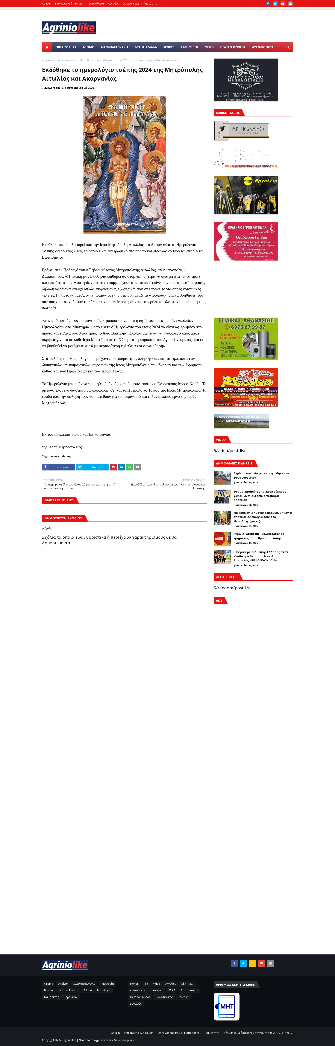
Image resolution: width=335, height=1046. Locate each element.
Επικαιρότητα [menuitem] (66, 47)
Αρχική (46, 3)
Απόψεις (157, 990)
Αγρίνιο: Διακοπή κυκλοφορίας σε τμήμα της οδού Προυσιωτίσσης (258, 536)
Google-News (131, 3)
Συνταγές (135, 1003)
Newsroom (52, 88)
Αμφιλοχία (107, 984)
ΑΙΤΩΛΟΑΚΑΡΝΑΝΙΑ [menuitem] (114, 47)
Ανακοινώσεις (70, 60)
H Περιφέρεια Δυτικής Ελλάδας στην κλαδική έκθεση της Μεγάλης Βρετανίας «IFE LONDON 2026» (260, 556)
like (146, 984)
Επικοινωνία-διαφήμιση (69, 3)
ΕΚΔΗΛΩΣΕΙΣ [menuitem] (190, 47)
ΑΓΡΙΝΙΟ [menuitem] (88, 47)
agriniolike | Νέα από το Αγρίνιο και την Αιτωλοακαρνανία (100, 1040)
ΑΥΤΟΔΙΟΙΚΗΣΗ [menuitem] (263, 47)
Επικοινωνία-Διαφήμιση (138, 1033)
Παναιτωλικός (164, 997)
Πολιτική (183, 997)
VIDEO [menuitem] (209, 47)
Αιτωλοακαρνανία (84, 984)
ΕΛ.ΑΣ (171, 990)
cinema (48, 984)
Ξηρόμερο (70, 997)
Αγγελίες (113, 3)
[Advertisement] (253, 745)
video (156, 984)
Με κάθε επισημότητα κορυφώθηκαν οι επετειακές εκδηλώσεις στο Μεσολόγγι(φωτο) (262, 517)
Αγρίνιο (63, 984)
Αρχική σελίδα (51, 60)
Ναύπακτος (51, 997)
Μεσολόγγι (104, 990)
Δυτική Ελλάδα (69, 990)
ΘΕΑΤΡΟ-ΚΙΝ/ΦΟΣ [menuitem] (233, 47)
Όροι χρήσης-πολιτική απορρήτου (179, 1033)
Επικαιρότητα (189, 990)
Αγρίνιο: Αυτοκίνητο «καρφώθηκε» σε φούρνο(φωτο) (261, 475)
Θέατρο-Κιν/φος (140, 997)
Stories (134, 984)
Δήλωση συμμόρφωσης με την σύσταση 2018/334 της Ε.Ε (258, 1033)
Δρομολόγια (96, 3)
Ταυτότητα (150, 3)
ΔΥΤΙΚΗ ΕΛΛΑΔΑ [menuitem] (146, 47)
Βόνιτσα (49, 990)
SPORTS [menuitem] (168, 47)
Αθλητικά (187, 984)
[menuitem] (47, 47)
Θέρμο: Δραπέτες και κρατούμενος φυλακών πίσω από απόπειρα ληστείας (259, 496)
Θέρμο (87, 990)
